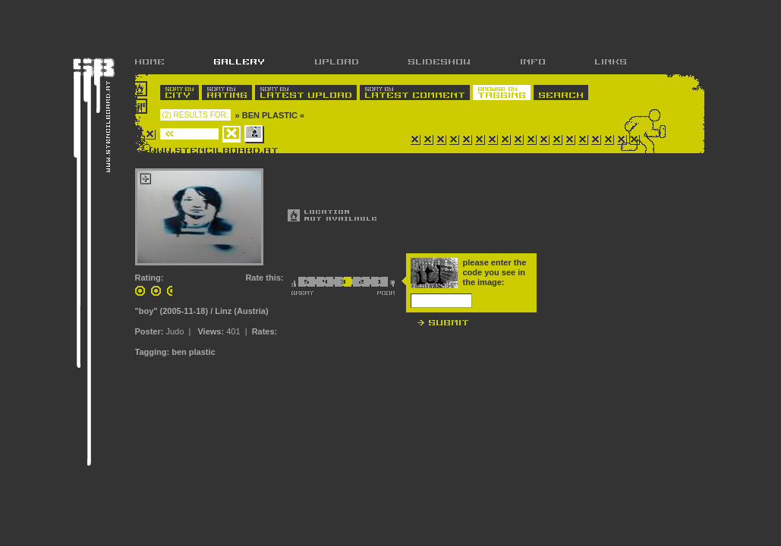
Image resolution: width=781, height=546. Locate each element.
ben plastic (193, 351)
